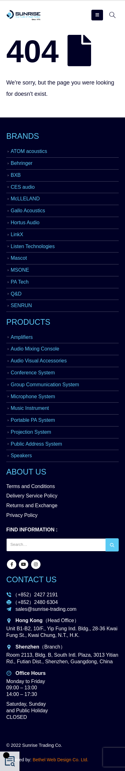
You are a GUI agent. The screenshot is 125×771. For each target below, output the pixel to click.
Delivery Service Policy (31, 495)
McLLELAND (25, 198)
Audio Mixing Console (35, 348)
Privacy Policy (22, 515)
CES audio (23, 187)
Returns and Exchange (31, 505)
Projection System (31, 432)
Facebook (11, 564)
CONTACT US (31, 579)
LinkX (17, 234)
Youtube (23, 564)
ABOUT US (26, 471)
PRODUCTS (28, 322)
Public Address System (36, 444)
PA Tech (20, 282)
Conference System (33, 372)
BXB (16, 175)
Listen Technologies (33, 246)
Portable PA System (33, 420)
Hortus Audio (25, 222)
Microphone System (33, 396)
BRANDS (22, 136)
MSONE (20, 270)
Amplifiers (22, 337)
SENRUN (21, 305)
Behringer (21, 163)
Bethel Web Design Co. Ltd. (60, 759)
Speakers (21, 455)
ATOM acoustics (29, 151)
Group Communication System (45, 384)
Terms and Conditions (30, 486)
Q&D (16, 293)
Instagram (36, 564)
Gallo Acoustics (28, 210)
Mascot (19, 258)
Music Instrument (30, 408)
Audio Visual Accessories (39, 360)
